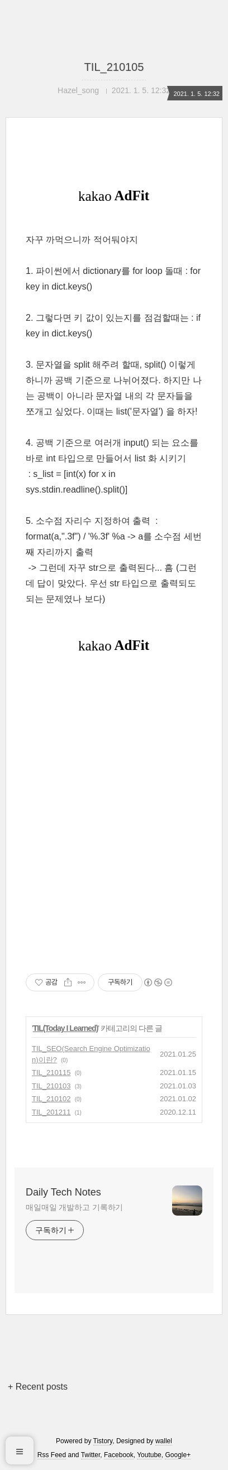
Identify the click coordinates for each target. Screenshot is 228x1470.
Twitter (91, 1455)
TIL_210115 (51, 1072)
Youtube (149, 1455)
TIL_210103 (51, 1086)
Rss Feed (51, 1455)
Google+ (178, 1455)
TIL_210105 (114, 67)
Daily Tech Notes (63, 1192)
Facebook (119, 1455)
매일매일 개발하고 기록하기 (74, 1207)
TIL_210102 (51, 1099)
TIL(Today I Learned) (65, 1028)
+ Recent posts (38, 1386)
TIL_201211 (51, 1112)
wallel (163, 1441)
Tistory (103, 1441)
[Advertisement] (114, 812)
